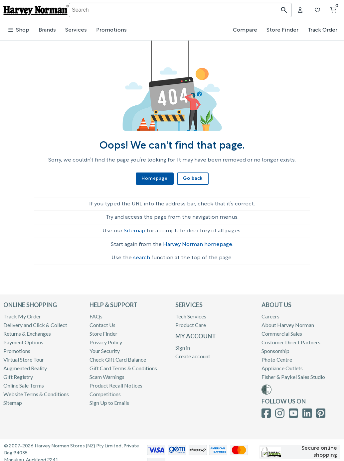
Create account (192, 354)
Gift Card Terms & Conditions (123, 366)
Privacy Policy (105, 340)
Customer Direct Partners (290, 340)
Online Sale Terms (23, 383)
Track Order (322, 30)
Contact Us (102, 323)
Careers (270, 314)
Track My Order (22, 314)
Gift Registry (18, 375)
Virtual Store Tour (23, 357)
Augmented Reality (25, 366)
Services (76, 30)
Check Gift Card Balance (117, 357)
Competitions (105, 392)
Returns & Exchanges (27, 331)
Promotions (111, 30)
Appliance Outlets (282, 366)
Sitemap (134, 229)
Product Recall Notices (115, 383)
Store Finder (282, 30)
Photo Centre (276, 357)
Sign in (182, 345)
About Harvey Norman (287, 323)
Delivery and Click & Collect (35, 323)
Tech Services (190, 314)
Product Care (190, 323)
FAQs (95, 314)
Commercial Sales (281, 331)
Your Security (104, 349)
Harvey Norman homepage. (198, 242)
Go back (192, 179)
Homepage (155, 179)
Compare (245, 30)
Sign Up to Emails (109, 401)
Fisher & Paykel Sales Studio (293, 375)
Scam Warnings (106, 375)
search (141, 256)
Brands (47, 30)
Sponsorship (275, 349)
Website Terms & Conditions (36, 392)
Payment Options (23, 340)
